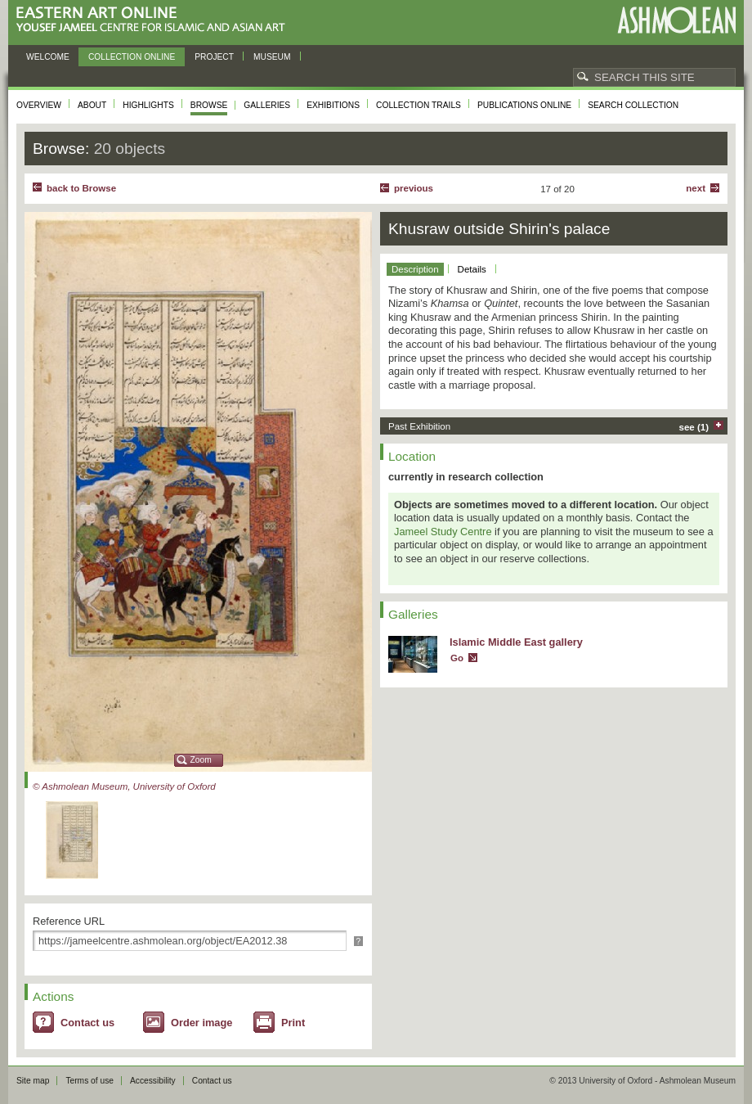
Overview (38, 105)
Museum (272, 56)
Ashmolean (676, 20)
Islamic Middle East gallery (516, 642)
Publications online (524, 105)
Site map (32, 1080)
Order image (201, 1022)
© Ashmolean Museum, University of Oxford (124, 786)
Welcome (47, 56)
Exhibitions (333, 105)
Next (695, 188)
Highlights (148, 105)
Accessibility (153, 1080)
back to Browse (81, 188)
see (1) (694, 427)
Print (293, 1022)
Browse (209, 105)
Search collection (633, 105)
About (92, 105)
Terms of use (89, 1080)
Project (214, 56)
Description (415, 269)
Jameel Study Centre (443, 531)
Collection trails (418, 105)
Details (472, 269)
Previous (413, 188)
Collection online (131, 56)
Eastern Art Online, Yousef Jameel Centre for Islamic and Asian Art (154, 20)
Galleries (267, 105)
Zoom (201, 759)
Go (456, 658)
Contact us (87, 1022)
